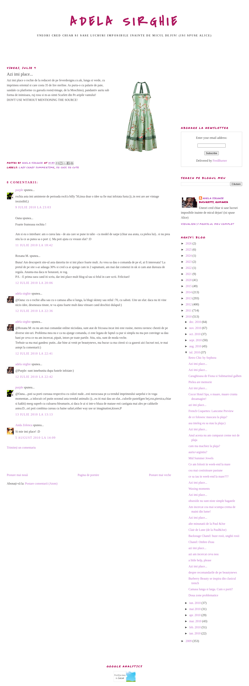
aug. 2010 (195, 346)
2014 (189, 292)
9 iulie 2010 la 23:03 (33, 207)
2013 (189, 298)
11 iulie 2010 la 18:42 (34, 245)
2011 (189, 310)
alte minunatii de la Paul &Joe (207, 523)
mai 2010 (195, 609)
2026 (189, 243)
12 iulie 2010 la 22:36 (34, 310)
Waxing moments (199, 488)
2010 (189, 316)
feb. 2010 (195, 627)
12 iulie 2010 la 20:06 (34, 282)
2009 (189, 641)
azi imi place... (197, 404)
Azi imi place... (198, 363)
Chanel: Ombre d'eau (201, 542)
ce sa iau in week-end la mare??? (209, 476)
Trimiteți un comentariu (21, 447)
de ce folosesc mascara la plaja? (208, 417)
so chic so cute (67, 167)
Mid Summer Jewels (201, 458)
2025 (189, 249)
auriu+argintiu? (198, 452)
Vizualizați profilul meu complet (207, 224)
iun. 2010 (195, 603)
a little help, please (200, 560)
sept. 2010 (196, 340)
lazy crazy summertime (37, 167)
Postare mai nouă (17, 475)
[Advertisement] (124, 52)
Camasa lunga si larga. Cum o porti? (211, 589)
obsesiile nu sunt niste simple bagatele (212, 500)
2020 (189, 280)
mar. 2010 (195, 621)
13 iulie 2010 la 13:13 (34, 414)
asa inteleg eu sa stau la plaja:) (207, 423)
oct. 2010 (195, 334)
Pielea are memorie (200, 382)
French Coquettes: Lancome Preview (211, 411)
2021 (189, 274)
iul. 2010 (195, 352)
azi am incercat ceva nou (204, 554)
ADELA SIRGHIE (124, 22)
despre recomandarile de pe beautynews (213, 572)
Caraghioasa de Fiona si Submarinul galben (215, 376)
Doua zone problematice (203, 595)
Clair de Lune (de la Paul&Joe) (208, 529)
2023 (189, 261)
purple (19, 190)
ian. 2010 (195, 633)
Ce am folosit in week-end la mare (209, 464)
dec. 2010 (195, 321)
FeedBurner (220, 160)
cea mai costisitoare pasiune (206, 470)
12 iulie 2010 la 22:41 (34, 353)
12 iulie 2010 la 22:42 (34, 376)
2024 (189, 255)
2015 (189, 286)
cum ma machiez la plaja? (204, 446)
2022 (189, 267)
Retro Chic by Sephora (202, 357)
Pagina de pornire (88, 475)
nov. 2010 (195, 328)
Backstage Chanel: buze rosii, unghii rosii (214, 535)
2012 (189, 304)
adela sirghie (23, 293)
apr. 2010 (195, 615)
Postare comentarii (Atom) (41, 483)
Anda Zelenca (23, 425)
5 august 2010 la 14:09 (35, 437)
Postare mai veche (160, 475)
